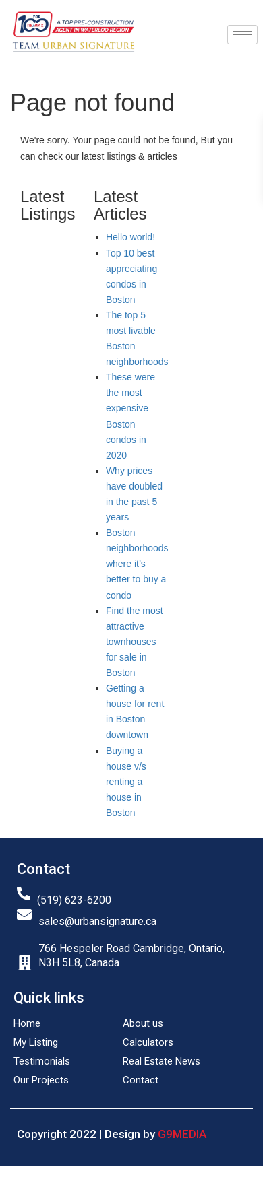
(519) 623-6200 (74, 900)
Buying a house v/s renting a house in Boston (126, 781)
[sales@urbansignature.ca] (24, 914)
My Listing (35, 1042)
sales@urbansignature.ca (97, 921)
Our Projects (41, 1080)
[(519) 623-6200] (23, 893)
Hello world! (130, 237)
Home (26, 1023)
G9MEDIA (182, 1134)
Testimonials (41, 1061)
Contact (140, 1080)
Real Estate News (161, 1061)
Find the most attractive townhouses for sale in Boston (134, 641)
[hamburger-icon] (242, 34)
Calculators (148, 1042)
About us (143, 1023)
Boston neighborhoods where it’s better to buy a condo (137, 563)
